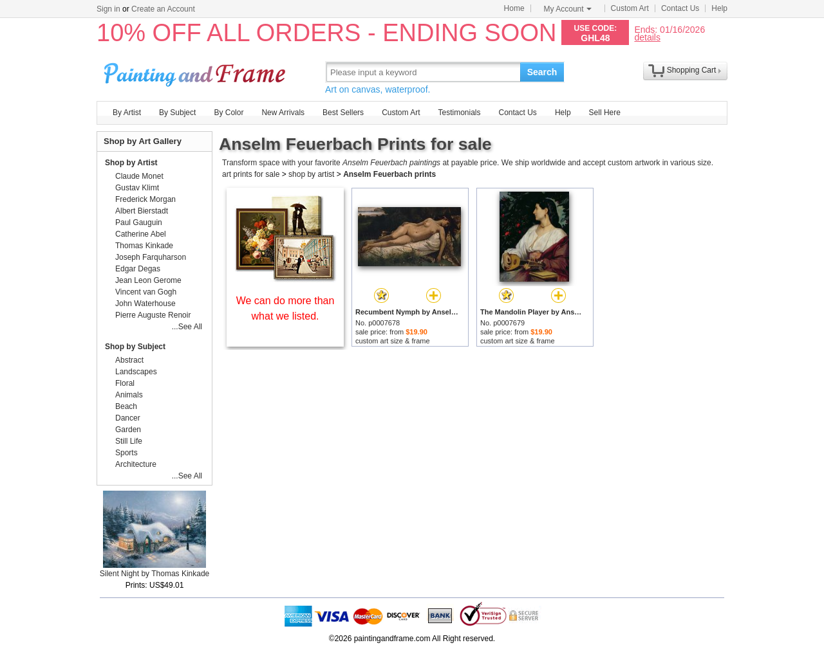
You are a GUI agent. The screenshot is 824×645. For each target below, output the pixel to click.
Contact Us (680, 8)
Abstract (129, 360)
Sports (126, 452)
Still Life (128, 441)
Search (542, 72)
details (647, 37)
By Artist (127, 112)
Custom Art (630, 8)
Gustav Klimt (137, 187)
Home (514, 8)
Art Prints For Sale (196, 72)
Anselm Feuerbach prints (389, 174)
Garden (128, 429)
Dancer (127, 417)
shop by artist (311, 174)
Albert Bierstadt (141, 210)
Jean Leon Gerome (148, 280)
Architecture (135, 464)
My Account (568, 9)
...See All (187, 326)
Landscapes (136, 371)
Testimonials (459, 112)
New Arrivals (282, 112)
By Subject (177, 112)
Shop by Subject (135, 346)
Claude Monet (139, 176)
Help (719, 8)
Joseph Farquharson (150, 257)
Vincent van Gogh (145, 291)
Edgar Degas (137, 268)
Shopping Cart (691, 70)
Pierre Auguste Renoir (153, 315)
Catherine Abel (140, 234)
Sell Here (605, 112)
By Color (228, 112)
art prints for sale (250, 174)
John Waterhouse (145, 303)
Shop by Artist (131, 162)
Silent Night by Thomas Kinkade (155, 573)
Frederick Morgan (145, 199)
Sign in (108, 9)
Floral (125, 383)
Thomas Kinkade (144, 245)
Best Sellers (343, 112)
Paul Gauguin (138, 222)
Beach (126, 406)
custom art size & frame (392, 341)
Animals (129, 394)
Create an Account (163, 9)
